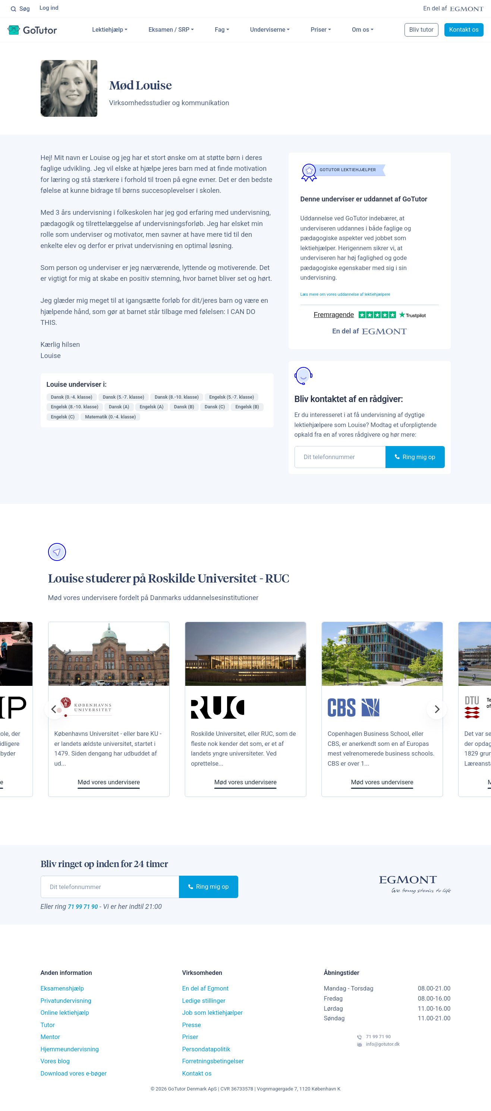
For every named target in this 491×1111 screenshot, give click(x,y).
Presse (191, 1029)
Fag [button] (232, 31)
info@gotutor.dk (359, 1056)
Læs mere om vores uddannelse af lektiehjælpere (367, 295)
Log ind (50, 9)
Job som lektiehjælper (212, 1017)
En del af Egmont (205, 993)
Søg (20, 9)
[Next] (437, 711)
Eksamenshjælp (62, 993)
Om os (372, 31)
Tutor (48, 1029)
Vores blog (55, 1066)
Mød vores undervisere (280, 784)
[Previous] (54, 711)
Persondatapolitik (206, 1053)
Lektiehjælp (119, 31)
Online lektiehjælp (65, 1017)
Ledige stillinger (204, 1005)
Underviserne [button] (280, 31)
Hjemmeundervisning (70, 1053)
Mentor (50, 1041)
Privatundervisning (66, 1005)
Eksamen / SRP (181, 31)
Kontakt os (464, 31)
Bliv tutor (421, 31)
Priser (331, 31)
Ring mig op (415, 458)
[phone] (340, 459)
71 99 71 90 (90, 909)
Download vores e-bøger (74, 1078)
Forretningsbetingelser (213, 1066)
